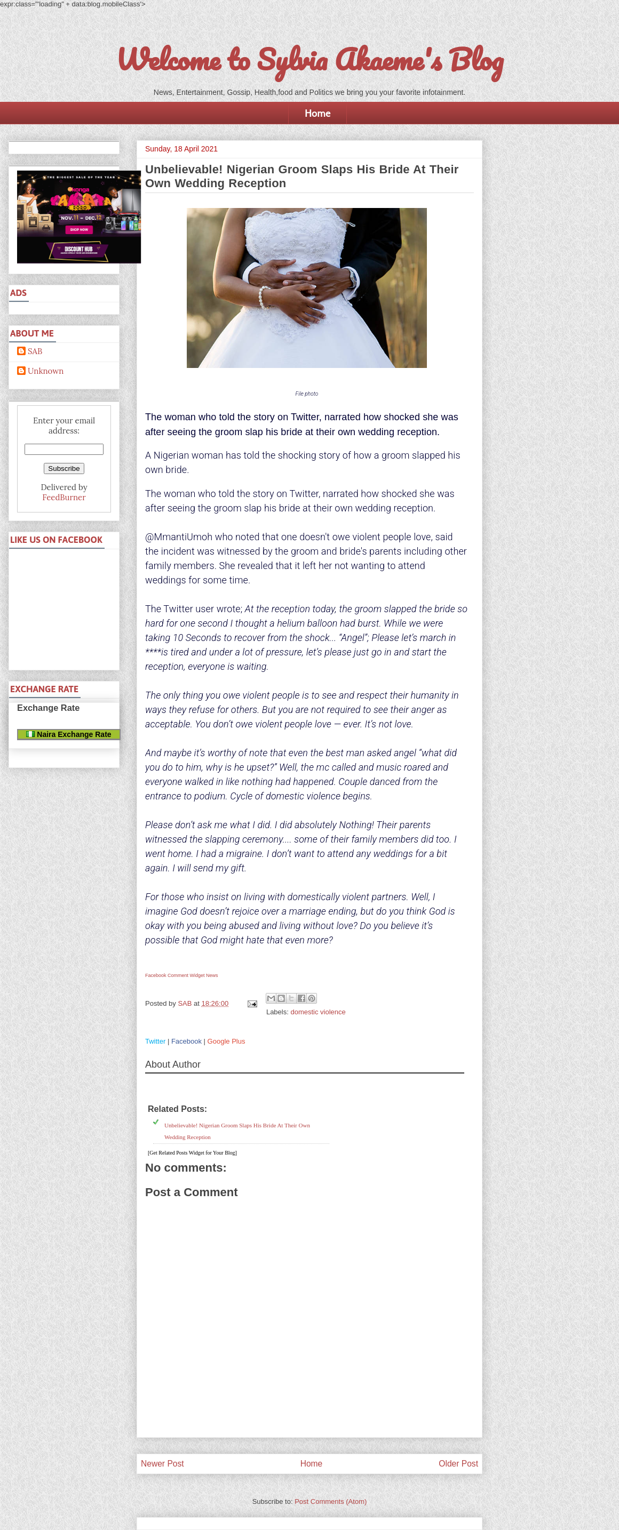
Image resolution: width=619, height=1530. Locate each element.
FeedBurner (63, 497)
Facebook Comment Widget (175, 975)
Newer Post (162, 1463)
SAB (35, 351)
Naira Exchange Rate (68, 734)
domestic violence (317, 1012)
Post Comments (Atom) (331, 1501)
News (212, 975)
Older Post (458, 1463)
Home (317, 113)
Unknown (46, 371)
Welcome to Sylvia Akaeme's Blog (309, 59)
